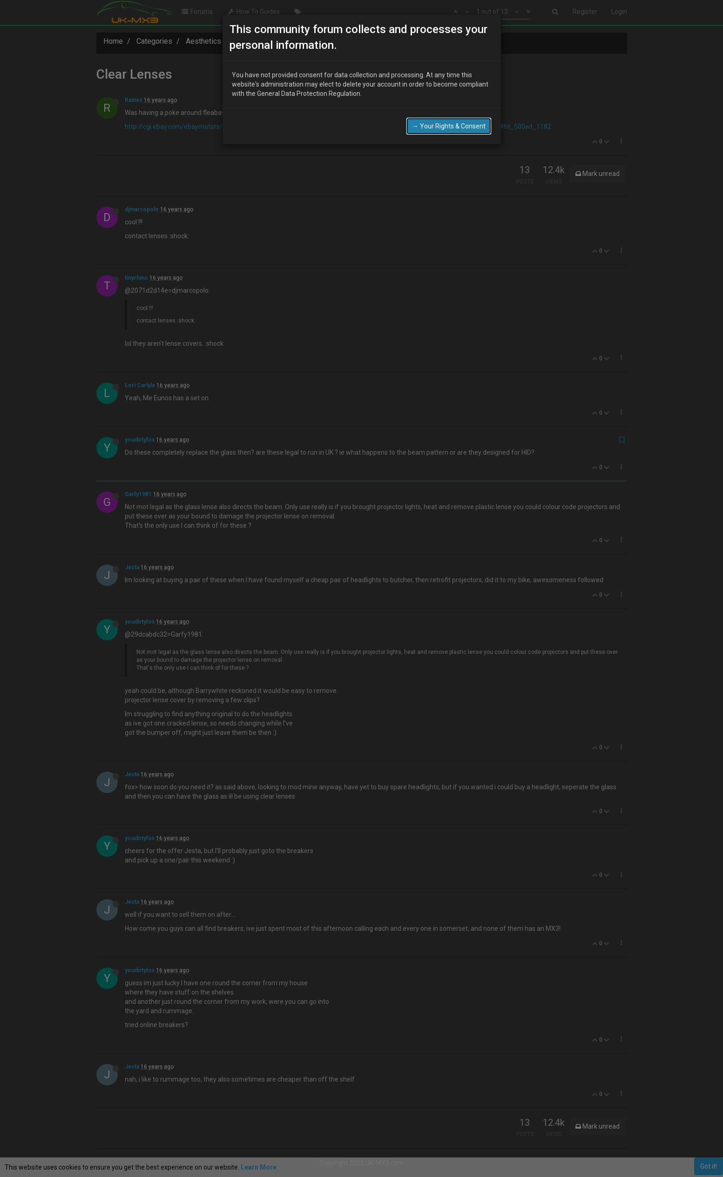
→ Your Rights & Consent (449, 125)
